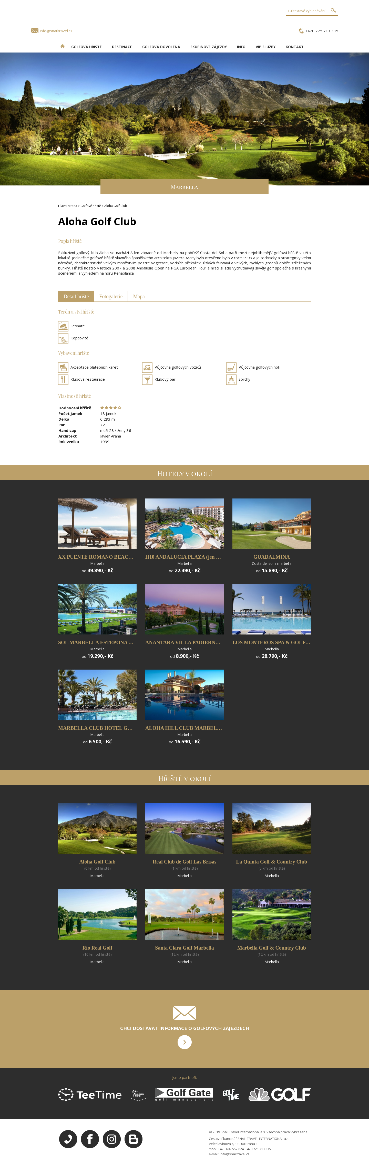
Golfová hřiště (86, 46)
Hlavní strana (67, 206)
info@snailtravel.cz (56, 30)
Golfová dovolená (161, 46)
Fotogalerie (110, 296)
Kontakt (295, 46)
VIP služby (265, 46)
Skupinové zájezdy (208, 46)
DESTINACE (122, 46)
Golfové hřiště (90, 206)
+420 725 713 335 (321, 30)
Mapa (139, 296)
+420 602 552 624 (231, 1149)
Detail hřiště (76, 296)
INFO (241, 46)
